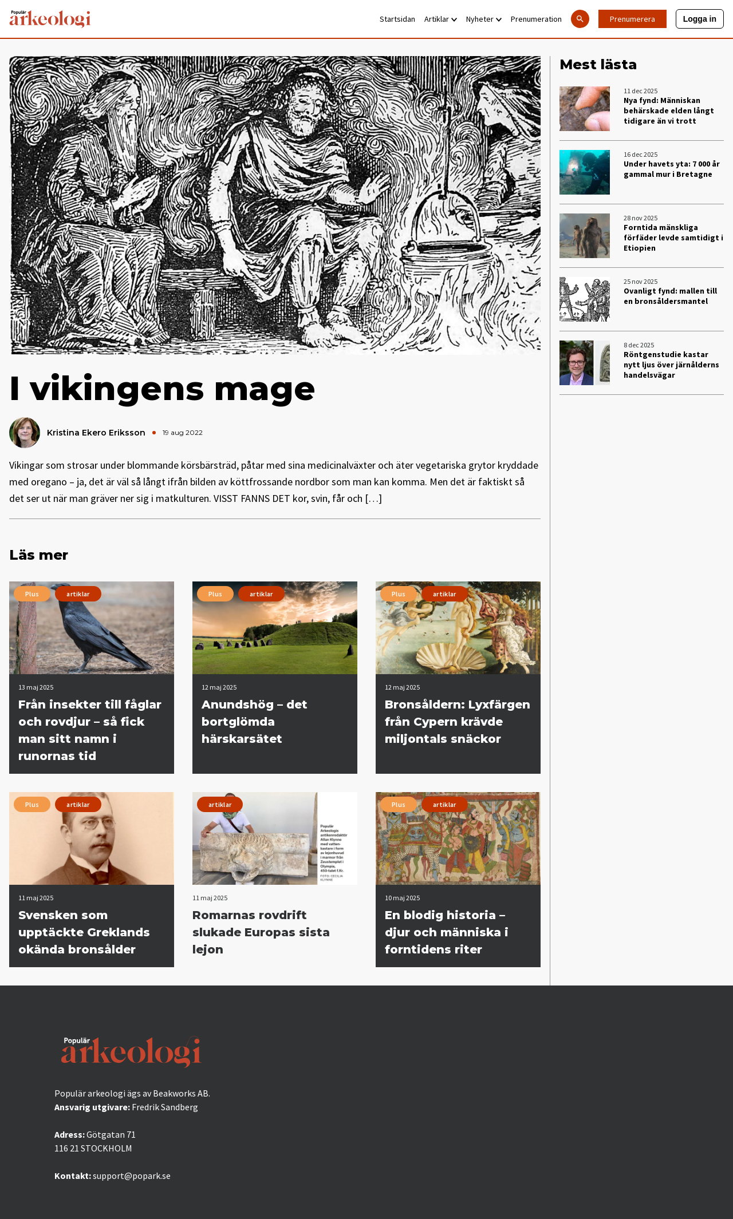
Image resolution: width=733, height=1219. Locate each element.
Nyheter (484, 19)
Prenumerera (632, 19)
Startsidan (397, 19)
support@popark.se (132, 1175)
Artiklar (440, 19)
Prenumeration (536, 19)
